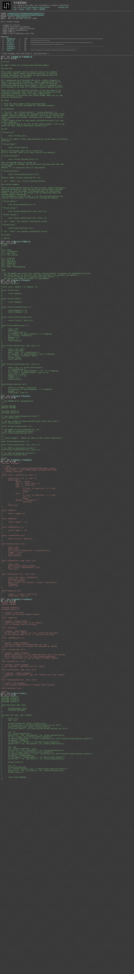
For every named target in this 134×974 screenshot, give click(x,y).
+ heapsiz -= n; (10, 486)
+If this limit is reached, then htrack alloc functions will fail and (32, 203)
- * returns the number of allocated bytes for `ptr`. (25, 803)
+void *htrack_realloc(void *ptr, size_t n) (20, 453)
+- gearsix (5, 295)
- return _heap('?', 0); (14, 650)
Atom (35, 11)
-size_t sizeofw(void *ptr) (13, 667)
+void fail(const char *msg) (13, 879)
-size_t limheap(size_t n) (12, 656)
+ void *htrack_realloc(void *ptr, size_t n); (24, 270)
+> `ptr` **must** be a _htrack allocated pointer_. (24, 224)
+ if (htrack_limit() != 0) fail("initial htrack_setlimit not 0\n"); (34, 908)
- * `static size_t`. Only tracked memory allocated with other (29, 585)
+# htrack (5, 75)
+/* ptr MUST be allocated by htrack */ (18, 558)
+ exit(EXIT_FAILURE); (13, 885)
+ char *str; (9, 898)
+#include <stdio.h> (9, 868)
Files (21, 11)
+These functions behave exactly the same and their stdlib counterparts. (33, 232)
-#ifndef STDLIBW (8, 751)
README (42, 11)
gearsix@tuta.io (23, 20)
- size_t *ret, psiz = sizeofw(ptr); (20, 719)
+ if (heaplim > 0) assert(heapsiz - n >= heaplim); (26, 484)
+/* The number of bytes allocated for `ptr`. (21, 535)
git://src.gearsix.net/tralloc (36, 9)
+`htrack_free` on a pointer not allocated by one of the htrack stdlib (32, 140)
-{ (2, 593)
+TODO (3, 335)
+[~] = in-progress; (10, 312)
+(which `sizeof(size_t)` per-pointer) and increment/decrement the (31, 239)
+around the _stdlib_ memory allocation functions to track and (29, 90)
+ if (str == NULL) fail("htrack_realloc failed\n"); (27, 938)
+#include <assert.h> (10, 514)
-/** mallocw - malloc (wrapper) (15, 814)
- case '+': (12, 606)
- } (5, 627)
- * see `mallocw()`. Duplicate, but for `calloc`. (23, 831)
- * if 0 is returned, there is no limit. (19, 778)
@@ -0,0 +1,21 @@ (8, 302)
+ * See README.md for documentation (17, 499)
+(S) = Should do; (9, 325)
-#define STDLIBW (8, 753)
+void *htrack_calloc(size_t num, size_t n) (20, 430)
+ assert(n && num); (12, 436)
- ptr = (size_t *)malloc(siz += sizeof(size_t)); (26, 686)
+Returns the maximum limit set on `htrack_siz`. (22, 186)
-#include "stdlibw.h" (10, 577)
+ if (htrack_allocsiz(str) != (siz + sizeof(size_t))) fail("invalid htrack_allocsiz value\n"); (47, 921)
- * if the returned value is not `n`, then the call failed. (28, 791)
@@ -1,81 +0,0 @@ (8, 575)
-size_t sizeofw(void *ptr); (13, 810)
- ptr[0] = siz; (10, 690)
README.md (11, 47)
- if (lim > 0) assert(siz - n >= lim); (28, 617)
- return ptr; (9, 709)
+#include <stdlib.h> (10, 512)
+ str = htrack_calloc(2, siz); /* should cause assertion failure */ (34, 959)
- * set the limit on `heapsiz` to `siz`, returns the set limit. (30, 789)
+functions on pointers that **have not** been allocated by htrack (31, 113)
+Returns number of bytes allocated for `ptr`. (21, 220)
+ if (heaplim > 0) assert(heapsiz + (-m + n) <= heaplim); (30, 461)
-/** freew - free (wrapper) (13, 852)
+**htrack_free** (8, 279)
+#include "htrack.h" (10, 352)
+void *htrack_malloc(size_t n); (15, 549)
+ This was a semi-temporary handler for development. (25, 346)
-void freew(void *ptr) (11, 736)
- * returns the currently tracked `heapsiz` (20, 766)
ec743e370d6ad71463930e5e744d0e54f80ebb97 (25, 18)
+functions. (6, 174)
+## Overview (6, 83)
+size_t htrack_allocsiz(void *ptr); (17, 539)
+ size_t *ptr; (10, 409)
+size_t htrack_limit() (11, 371)
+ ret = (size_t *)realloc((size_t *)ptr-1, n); (25, 463)
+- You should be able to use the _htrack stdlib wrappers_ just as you (32, 153)
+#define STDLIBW (8, 507)
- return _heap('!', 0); (14, 661)
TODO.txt (10, 50)
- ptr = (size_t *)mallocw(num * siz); (20, 707)
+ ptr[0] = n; (9, 421)
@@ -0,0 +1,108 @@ (9, 71)
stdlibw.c (11, 57)
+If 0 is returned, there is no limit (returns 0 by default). (28, 188)
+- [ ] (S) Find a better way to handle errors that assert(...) (29, 344)
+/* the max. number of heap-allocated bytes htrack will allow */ (30, 524)
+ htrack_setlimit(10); (14, 957)
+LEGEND (4, 304)
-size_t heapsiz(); (9, 770)
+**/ (3, 501)
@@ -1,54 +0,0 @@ (8, 749)
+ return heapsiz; (11, 365)
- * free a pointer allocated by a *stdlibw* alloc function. (28, 854)
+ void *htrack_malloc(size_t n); (18, 253)
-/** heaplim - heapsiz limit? (14, 774)
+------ (4, 306)
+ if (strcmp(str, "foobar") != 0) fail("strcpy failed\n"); (30, 925)
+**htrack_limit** (9, 178)
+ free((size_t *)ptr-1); (14, 489)
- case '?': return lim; (18, 604)
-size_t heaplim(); (9, 782)
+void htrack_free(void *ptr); (14, 566)
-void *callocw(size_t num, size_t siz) (18, 698)
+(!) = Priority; (9, 321)
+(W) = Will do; (8, 323)
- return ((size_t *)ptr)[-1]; (17, 671)
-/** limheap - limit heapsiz (14, 787)
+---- (3, 337)
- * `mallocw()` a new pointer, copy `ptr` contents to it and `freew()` (33, 841)
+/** (3, 497)
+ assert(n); (9, 411)
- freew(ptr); (9, 728)
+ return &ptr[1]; (11, 423)
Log (15, 11)
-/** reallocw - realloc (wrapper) (16, 839)
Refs (28, 11)
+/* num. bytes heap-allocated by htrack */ (20, 518)
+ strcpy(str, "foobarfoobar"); (17, 942)
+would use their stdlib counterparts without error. (24, 155)
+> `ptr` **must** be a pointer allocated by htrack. (24, 274)
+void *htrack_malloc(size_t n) (14, 405)
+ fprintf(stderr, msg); (14, 883)
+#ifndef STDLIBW (8, 505)
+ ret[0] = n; (9, 470)
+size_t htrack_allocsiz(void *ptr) (16, 394)
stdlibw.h (11, 59)
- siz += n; (16, 610)
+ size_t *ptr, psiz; (13, 434)
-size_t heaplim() (9, 646)
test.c (9, 61)
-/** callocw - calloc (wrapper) (15, 829)
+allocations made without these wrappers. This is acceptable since (31, 104)
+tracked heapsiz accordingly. (14, 241)
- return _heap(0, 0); (13, 640)
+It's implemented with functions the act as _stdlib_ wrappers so (30, 98)
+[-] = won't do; (9, 314)
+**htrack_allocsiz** (10, 211)
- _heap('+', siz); (12, 688)
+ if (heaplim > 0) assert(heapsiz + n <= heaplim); (26, 415)
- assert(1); (16, 625)
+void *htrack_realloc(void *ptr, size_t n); (20, 560)
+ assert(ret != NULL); (14, 465)
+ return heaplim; (11, 375)
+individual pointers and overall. (16, 94)
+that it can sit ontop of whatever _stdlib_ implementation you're (31, 100)
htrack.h (10, 54)
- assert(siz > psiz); (13, 722)
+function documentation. (12, 119)
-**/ (3, 589)
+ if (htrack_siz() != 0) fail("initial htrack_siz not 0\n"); (31, 904)
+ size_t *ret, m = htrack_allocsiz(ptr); (22, 457)
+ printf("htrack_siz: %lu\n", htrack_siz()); (24, 902)
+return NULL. (7, 205)
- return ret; (9, 730)
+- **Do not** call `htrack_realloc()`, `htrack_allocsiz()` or (29, 138)
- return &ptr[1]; (11, 692)
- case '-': (12, 614)
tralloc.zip (63, 9)
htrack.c (10, 52)
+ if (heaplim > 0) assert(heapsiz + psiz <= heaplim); (28, 440)
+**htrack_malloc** (9, 249)
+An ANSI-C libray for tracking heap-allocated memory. (25, 79)
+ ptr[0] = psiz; (11, 444)
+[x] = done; (7, 310)
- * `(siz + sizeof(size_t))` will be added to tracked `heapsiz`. (30, 820)
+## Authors (6, 291)
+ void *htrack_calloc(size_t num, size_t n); (24, 262)
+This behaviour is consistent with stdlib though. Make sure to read (31, 117)
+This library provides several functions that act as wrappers (29, 88)
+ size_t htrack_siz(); (14, 167)
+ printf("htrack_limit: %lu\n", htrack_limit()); (26, 906)
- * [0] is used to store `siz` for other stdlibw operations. (28, 818)
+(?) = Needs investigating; (13, 331)
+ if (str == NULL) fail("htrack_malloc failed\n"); (26, 919)
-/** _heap (5, 581)
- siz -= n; (16, 619)
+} (2, 367)
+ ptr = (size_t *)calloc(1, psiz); (19, 442)
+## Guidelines (7, 134)
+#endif (4, 570)
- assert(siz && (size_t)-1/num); (18, 705)
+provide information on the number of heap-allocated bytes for (29, 92)
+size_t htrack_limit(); (11, 526)
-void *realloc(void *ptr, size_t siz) (18, 715)
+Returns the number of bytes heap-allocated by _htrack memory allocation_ (34, 172)
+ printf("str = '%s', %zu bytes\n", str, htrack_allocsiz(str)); (32, 917)
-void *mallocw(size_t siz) (13, 677)
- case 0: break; (15, 600)
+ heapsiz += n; (10, 419)
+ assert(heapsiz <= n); (14, 386)
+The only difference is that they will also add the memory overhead (31, 235)
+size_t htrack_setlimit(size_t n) (16, 381)
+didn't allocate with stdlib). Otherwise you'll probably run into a (31, 144)
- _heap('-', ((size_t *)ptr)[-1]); (19, 740)
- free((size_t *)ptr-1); (14, 743)
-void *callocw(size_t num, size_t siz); (19, 835)
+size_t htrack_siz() (10, 360)
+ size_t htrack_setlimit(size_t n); (20, 197)
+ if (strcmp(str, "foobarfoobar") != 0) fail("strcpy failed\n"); (33, 944)
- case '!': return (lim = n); (20, 602)
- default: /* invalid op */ (20, 623)
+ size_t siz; (9, 896)
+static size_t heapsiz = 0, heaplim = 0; (19, 356)
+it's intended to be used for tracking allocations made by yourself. (32, 106)
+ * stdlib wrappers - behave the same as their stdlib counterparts (31, 545)
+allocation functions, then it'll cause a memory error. (26, 115)
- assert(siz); (10, 684)
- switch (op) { (10, 598)
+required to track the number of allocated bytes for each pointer (31, 237)
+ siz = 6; (8, 913)
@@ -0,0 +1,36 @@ (8, 495)
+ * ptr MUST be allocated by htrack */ (18, 537)
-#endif (4, 862)
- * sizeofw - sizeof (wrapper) (14, 801)
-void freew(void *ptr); (11, 858)
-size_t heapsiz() (9, 635)
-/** (3, 799)
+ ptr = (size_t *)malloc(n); (16, 417)
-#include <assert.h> (10, 759)
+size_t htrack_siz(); (10, 520)
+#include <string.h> (10, 871)
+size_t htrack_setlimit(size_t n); (16, 531)
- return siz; (9, 629)
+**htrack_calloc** (9, 258)
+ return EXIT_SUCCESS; (14, 969)
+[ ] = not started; (9, 316)
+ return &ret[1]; (11, 472)
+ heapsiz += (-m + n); (14, 468)
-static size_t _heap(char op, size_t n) (19, 591)
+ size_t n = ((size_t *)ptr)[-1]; (19, 482)
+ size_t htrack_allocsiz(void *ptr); (20, 216)
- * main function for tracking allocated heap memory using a (28, 583)
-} (2, 631)
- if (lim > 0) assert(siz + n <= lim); (28, 608)
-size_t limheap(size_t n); (13, 795)
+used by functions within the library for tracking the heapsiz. (30, 245)
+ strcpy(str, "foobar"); (14, 923)
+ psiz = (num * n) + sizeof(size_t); (20, 438)
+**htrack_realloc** (9, 266)
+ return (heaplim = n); (14, 388)
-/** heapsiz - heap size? (12, 764)
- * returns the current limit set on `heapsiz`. (22, 776)
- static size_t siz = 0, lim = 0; (19, 596)
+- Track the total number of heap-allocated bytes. (24, 127)
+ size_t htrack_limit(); (14, 182)
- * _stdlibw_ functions (11, 587)
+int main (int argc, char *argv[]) (16, 892)
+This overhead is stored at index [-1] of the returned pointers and (31, 243)
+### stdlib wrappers (10, 228)
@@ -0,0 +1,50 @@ (8, 866)
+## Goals (5, 123)
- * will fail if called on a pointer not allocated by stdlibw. (29, 805)
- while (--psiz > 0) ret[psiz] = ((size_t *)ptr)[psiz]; (29, 726)
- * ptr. (4, 843)
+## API (4, 159)
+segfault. (5, 146)
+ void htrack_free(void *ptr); (17, 283)
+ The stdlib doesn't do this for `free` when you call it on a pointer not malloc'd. (39, 342)
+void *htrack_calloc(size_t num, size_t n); (20, 554)
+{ (2, 363)
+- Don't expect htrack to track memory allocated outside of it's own (32, 148)
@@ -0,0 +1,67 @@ (8, 350)
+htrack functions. (9, 151)
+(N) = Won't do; (9, 329)
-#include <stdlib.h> (10, 757)
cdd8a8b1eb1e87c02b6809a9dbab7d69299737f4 (25, 16)
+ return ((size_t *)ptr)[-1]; (17, 398)
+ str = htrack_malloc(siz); (16, 915)
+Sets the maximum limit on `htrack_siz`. (19, 201)
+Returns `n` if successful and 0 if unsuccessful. (23, 207)
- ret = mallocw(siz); (13, 724)
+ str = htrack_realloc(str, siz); (19, 934)
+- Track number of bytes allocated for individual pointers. (28, 130)
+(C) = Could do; (9, 327)
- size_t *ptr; (10, 682)
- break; (14, 612)
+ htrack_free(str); (12, 950)
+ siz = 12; (9, 931)
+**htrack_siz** (8, 163)
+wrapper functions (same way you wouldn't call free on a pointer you (32, 142)
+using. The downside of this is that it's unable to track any (29, 102)
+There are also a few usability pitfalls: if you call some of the (31, 111)
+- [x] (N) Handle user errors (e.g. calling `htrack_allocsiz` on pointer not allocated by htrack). (46, 339)
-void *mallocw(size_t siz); (13, 824)
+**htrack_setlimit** (10, 193)
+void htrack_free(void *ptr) (14, 478)
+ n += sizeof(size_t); (14, 413)
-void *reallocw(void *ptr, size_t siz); (19, 847)
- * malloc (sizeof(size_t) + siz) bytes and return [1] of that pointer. (33, 816)
